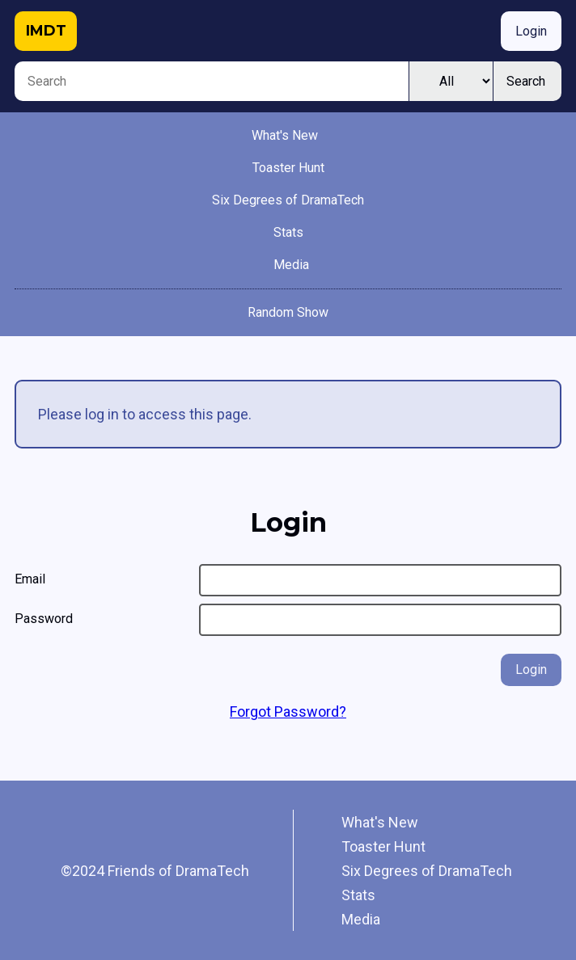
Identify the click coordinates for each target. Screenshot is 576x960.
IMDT (46, 31)
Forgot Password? (288, 711)
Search (525, 81)
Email (30, 579)
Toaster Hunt (288, 167)
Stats (288, 232)
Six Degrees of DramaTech (288, 200)
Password (44, 618)
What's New (285, 135)
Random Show (288, 312)
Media (291, 264)
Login (531, 31)
